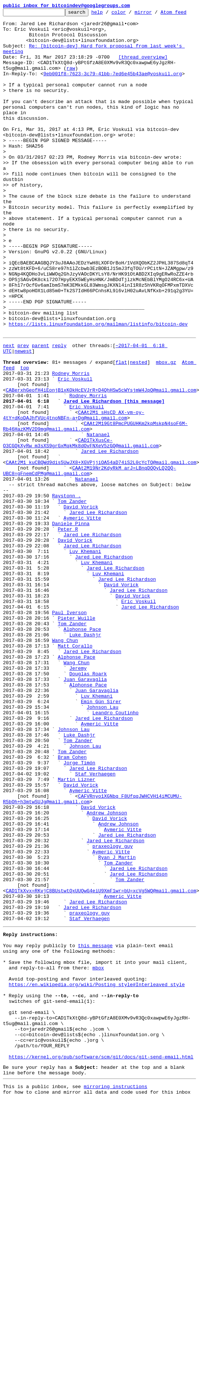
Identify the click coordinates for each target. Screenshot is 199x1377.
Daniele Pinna (71, 631)
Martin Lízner (76, 938)
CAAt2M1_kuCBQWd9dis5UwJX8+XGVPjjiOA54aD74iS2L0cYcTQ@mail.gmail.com (101, 557)
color (130, 14)
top (24, 444)
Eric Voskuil (75, 457)
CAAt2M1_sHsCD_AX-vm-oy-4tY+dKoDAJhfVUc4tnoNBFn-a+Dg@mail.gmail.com (73, 501)
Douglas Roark (88, 811)
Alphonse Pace (82, 758)
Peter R (68, 638)
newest (23, 424)
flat (121, 437)
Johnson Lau (102, 851)
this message (95, 1135)
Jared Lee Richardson (110, 544)
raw (71, 86)
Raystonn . (66, 597)
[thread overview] (143, 73)
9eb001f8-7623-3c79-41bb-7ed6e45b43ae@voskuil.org (112, 93)
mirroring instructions (115, 1302)
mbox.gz (166, 437)
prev (23, 417)
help (108, 14)
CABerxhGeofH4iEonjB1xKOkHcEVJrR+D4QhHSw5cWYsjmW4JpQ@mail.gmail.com (101, 471)
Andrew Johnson (107, 978)
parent (40, 417)
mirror (154, 14)
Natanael (98, 524)
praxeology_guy (112, 1018)
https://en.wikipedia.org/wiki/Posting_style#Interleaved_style (97, 1182)
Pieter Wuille (76, 744)
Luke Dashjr (85, 764)
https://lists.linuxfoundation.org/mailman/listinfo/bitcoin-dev (98, 394)
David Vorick (81, 611)
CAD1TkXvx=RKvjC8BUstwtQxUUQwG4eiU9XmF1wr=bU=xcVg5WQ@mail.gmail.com (101, 1071)
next (8, 417)
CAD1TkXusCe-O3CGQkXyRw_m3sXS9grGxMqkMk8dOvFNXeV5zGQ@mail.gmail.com (81, 534)
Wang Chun (65, 771)
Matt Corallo (75, 778)
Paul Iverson (69, 738)
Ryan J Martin (116, 1031)
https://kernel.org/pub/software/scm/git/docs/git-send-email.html (101, 1269)
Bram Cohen (72, 911)
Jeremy (78, 804)
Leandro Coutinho (115, 858)
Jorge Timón (79, 918)
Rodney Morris (71, 451)
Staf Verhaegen (95, 931)
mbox (98, 1162)
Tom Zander (72, 604)
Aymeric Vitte (82, 624)
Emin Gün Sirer (101, 844)
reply (59, 417)
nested (138, 437)
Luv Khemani (85, 664)
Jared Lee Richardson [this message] (114, 484)
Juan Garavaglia (85, 818)
